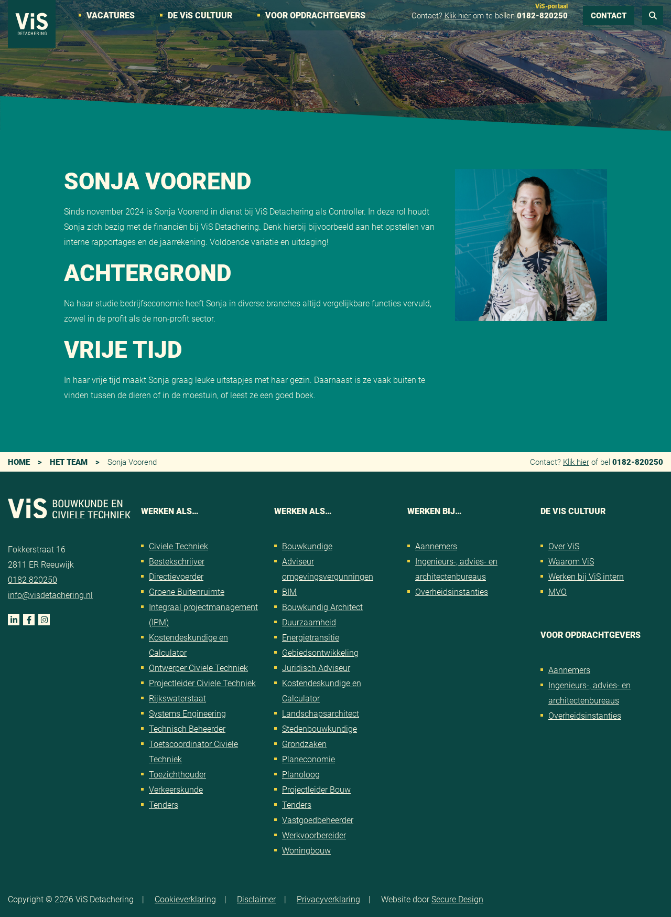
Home (19, 461)
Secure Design (457, 898)
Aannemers (436, 545)
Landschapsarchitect (320, 713)
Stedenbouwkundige (319, 728)
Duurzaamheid (309, 621)
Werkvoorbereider (314, 834)
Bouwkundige (307, 545)
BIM (289, 591)
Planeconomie (308, 758)
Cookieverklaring (185, 898)
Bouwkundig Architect (322, 606)
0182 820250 (32, 579)
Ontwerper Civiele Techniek (198, 667)
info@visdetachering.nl (50, 594)
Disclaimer (256, 898)
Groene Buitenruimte (186, 591)
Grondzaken (304, 743)
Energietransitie (310, 637)
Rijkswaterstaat (177, 697)
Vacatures (110, 14)
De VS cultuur (200, 14)
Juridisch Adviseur (316, 667)
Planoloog (301, 774)
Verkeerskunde (176, 789)
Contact (608, 15)
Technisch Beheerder (187, 728)
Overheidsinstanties (451, 591)
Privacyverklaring (328, 898)
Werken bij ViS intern (586, 576)
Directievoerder (176, 576)
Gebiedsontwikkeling (320, 652)
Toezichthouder (177, 774)
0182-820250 (542, 15)
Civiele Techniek (178, 545)
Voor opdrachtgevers (315, 14)
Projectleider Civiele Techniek (202, 682)
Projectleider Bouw (316, 789)
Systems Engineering (187, 713)
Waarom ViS (571, 561)
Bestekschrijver (176, 561)
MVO (557, 591)
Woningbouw (306, 850)
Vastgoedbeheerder (317, 819)
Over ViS (563, 545)
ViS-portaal (551, 6)
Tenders (163, 804)
